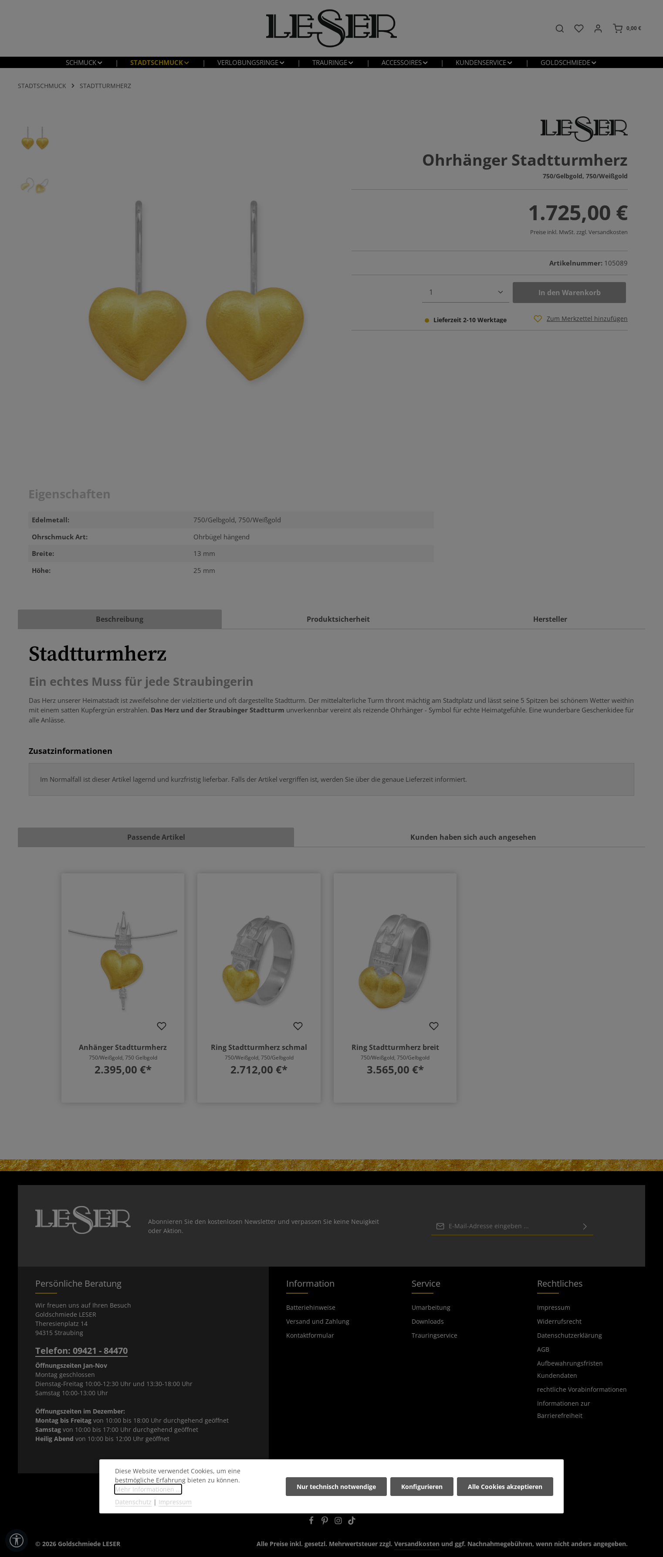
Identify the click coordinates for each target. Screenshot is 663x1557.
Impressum (553, 1307)
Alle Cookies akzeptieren (505, 1489)
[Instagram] (339, 1522)
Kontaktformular (310, 1335)
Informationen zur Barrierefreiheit (563, 1409)
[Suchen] (559, 28)
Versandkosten (417, 1544)
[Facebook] (312, 1522)
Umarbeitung (431, 1307)
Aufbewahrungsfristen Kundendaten (570, 1369)
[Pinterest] (326, 1522)
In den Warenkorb (569, 292)
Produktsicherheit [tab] (338, 619)
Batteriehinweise (310, 1307)
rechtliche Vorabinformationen (582, 1389)
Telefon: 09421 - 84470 (81, 1350)
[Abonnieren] (585, 1226)
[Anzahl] (465, 292)
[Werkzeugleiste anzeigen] (16, 1540)
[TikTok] (352, 1522)
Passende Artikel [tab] (156, 837)
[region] (169, 290)
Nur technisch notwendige (336, 1489)
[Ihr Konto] (598, 28)
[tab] (120, 619)
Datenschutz (133, 1504)
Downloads (428, 1321)
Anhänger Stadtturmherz (123, 1047)
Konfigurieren (422, 1489)
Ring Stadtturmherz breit (395, 1047)
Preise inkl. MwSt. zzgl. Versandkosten (579, 232)
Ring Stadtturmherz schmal (259, 1047)
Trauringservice (434, 1335)
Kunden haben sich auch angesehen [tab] (473, 837)
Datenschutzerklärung (569, 1335)
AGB (543, 1349)
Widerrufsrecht (559, 1321)
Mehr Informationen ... (148, 1491)
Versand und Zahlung (317, 1321)
